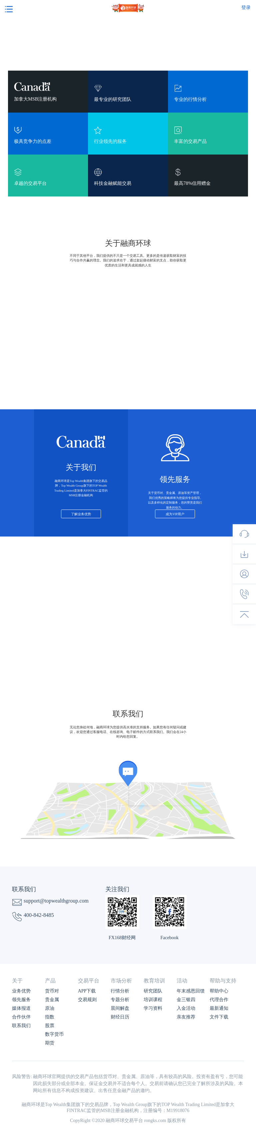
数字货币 (54, 1034)
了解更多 (128, 598)
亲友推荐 (186, 1016)
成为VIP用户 (175, 514)
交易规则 (87, 999)
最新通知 (219, 1008)
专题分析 (120, 999)
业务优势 (21, 990)
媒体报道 (21, 1008)
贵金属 (52, 999)
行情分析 (120, 990)
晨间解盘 (120, 1008)
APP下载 (87, 990)
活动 (182, 980)
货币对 (52, 990)
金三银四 (186, 999)
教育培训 (154, 980)
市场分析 (121, 980)
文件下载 (219, 1016)
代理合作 (219, 999)
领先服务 (21, 999)
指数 (49, 1016)
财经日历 (120, 1016)
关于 (17, 980)
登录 (246, 7)
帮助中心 (219, 990)
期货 (49, 1042)
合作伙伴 (21, 1016)
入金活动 (186, 1008)
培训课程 (153, 999)
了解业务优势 (81, 514)
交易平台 (88, 980)
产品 (50, 980)
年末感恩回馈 (191, 990)
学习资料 (153, 1008)
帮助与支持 (223, 980)
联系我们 (21, 1025)
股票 (49, 1025)
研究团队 (153, 990)
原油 (49, 1008)
